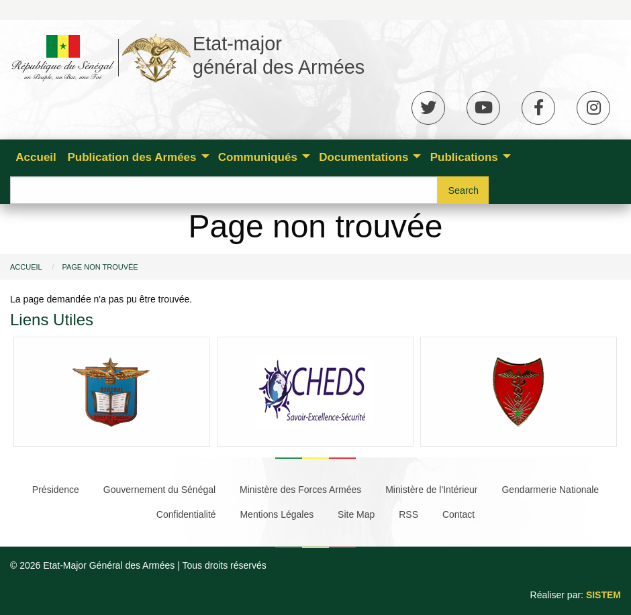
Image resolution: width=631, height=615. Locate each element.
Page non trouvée (100, 267)
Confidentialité (186, 514)
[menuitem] (36, 156)
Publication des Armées (131, 157)
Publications (464, 157)
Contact (458, 514)
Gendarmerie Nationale (550, 489)
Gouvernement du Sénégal (159, 489)
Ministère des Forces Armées (300, 489)
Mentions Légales (276, 514)
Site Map (356, 514)
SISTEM (603, 595)
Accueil (35, 157)
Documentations (363, 157)
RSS (408, 514)
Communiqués (257, 157)
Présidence (55, 489)
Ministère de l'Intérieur (431, 489)
